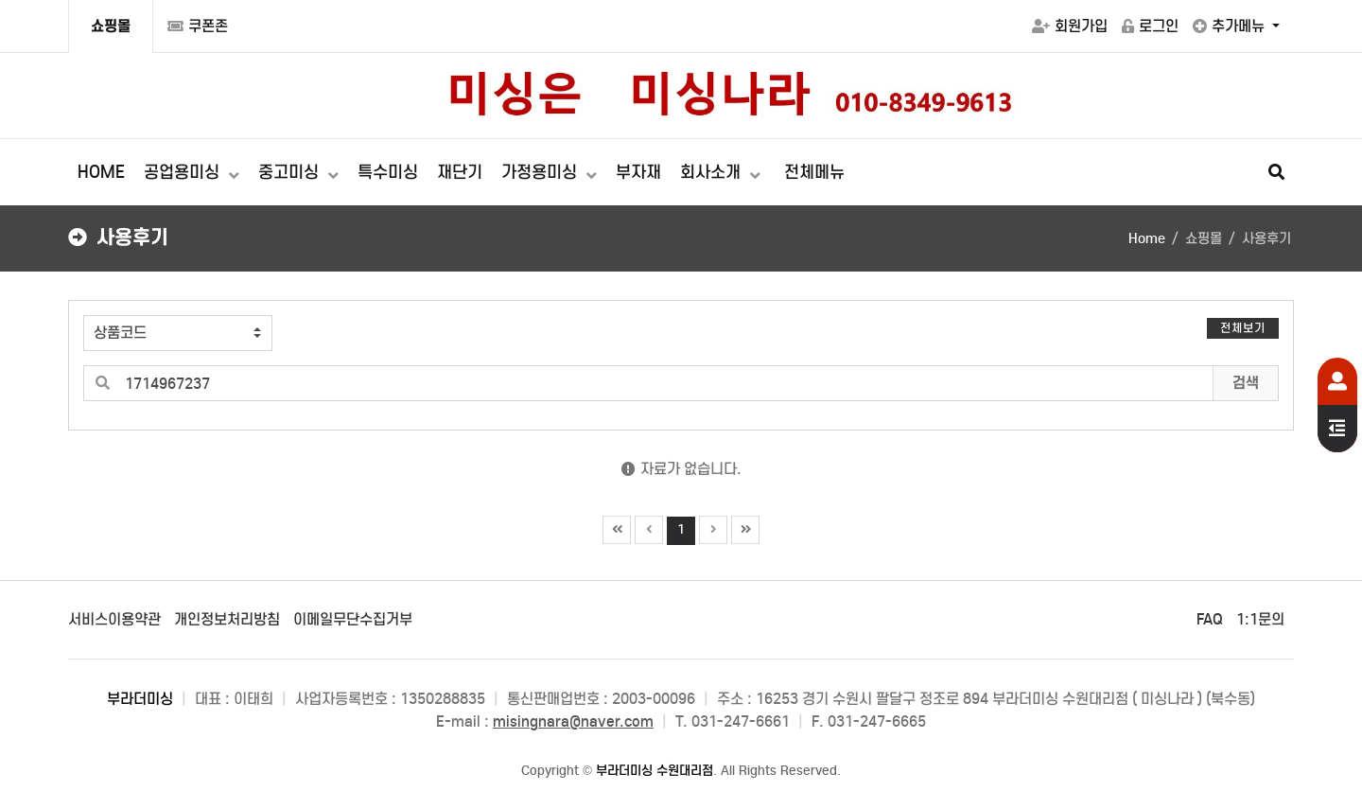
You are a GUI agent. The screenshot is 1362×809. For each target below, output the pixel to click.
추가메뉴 (1230, 26)
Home (1146, 238)
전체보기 (1243, 328)
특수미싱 (388, 172)
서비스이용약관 (114, 619)
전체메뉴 (814, 172)
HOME (101, 172)
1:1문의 (1260, 619)
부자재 (638, 172)
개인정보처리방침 (227, 619)
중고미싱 (290, 172)
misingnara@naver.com (573, 721)
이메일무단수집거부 (352, 619)
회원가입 (1070, 26)
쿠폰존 (197, 26)
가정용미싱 (541, 172)
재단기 (459, 172)
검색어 (69, 301)
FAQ (1209, 619)
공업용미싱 (184, 172)
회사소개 (712, 172)
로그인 (1150, 26)
